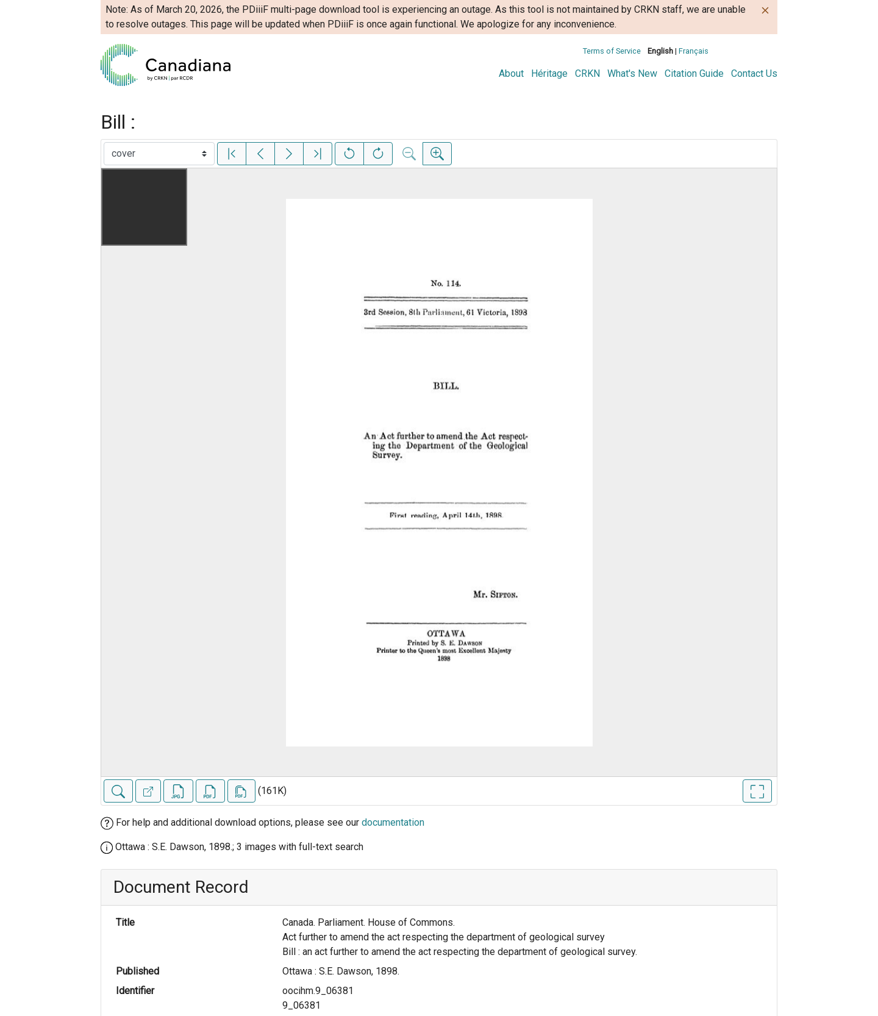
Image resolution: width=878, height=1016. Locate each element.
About (511, 73)
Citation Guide (694, 73)
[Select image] (159, 153)
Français (693, 50)
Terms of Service (612, 50)
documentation (393, 822)
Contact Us (754, 73)
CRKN (587, 73)
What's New (632, 73)
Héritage (549, 73)
